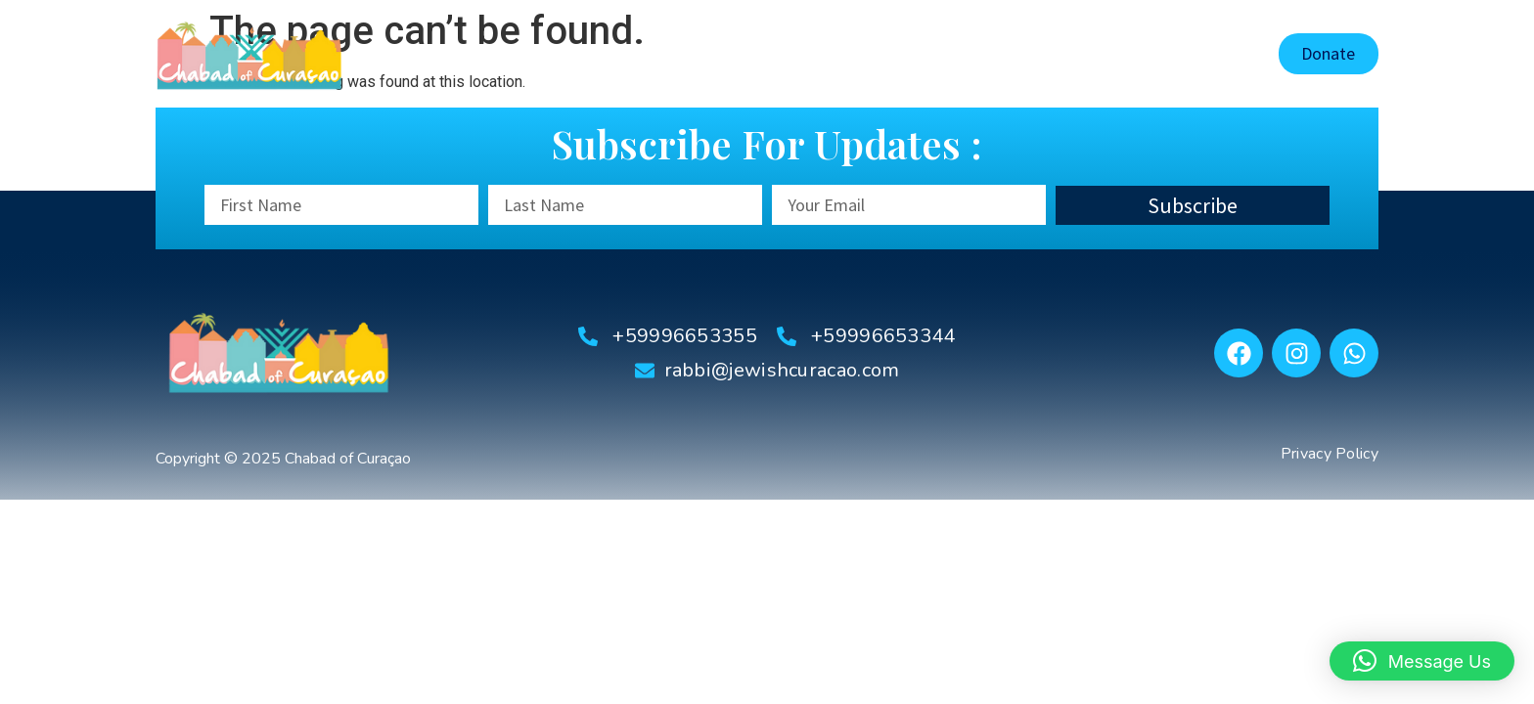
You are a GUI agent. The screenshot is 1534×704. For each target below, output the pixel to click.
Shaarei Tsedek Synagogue (863, 54)
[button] (1422, 661)
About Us (702, 54)
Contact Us (1207, 54)
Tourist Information (1064, 54)
